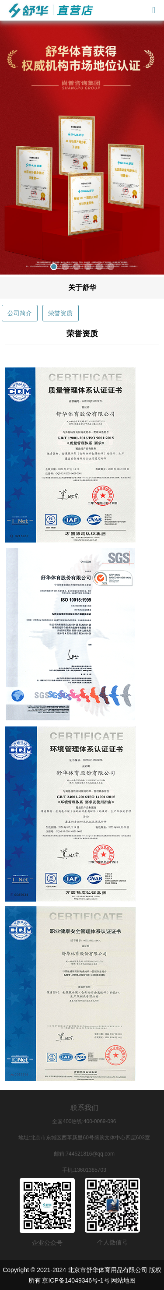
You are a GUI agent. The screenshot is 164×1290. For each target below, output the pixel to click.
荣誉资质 (60, 313)
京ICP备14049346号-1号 (75, 1280)
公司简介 (19, 313)
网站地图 (123, 1280)
